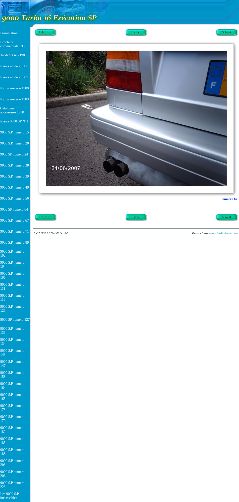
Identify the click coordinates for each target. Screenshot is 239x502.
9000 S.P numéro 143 (12, 353)
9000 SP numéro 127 (15, 319)
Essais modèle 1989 (14, 77)
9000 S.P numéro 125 (12, 308)
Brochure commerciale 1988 (13, 44)
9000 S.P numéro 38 (14, 165)
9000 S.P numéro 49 (14, 187)
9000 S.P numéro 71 (14, 231)
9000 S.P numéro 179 (12, 419)
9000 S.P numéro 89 (14, 242)
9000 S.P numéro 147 (12, 364)
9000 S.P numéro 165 (12, 397)
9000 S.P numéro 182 (12, 430)
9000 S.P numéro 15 (14, 132)
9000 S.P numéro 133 (12, 330)
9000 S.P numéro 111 (12, 286)
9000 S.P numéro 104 (12, 264)
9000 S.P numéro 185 (12, 441)
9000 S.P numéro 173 (12, 408)
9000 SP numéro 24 (14, 154)
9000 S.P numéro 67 (14, 220)
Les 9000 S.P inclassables (9, 496)
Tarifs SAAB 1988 (13, 55)
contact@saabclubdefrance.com (224, 233)
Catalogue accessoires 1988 (12, 110)
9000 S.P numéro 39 (14, 176)
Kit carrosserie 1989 (14, 99)
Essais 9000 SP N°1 (14, 121)
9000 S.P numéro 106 (12, 275)
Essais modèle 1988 (14, 66)
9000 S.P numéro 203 (12, 463)
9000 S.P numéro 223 (12, 485)
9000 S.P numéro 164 (12, 386)
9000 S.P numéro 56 (14, 198)
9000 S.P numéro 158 (12, 375)
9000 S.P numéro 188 (12, 452)
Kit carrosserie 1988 (14, 88)
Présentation (9, 33)
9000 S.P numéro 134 (12, 342)
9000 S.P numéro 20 (14, 143)
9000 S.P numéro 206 (12, 474)
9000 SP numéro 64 (14, 209)
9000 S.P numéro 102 (12, 253)
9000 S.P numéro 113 (12, 297)
